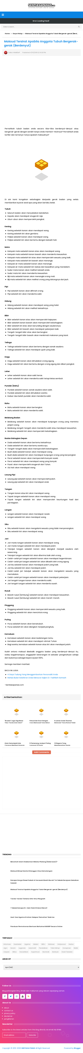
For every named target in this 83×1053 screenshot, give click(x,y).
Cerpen (6, 952)
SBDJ (43, 944)
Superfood (35, 952)
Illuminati (46, 952)
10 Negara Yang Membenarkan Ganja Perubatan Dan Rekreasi (63, 745)
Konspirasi (67, 948)
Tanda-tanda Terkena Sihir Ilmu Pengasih (27, 899)
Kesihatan (17, 944)
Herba (71, 944)
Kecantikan (24, 952)
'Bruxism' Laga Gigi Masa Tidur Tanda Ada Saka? (14, 722)
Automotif (32, 948)
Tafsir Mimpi (55, 948)
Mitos (15, 952)
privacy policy (9, 1013)
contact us (8, 1010)
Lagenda (22, 948)
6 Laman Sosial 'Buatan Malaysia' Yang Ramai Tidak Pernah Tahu (64, 723)
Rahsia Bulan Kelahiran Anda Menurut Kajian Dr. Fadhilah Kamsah (36, 677)
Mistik (76, 948)
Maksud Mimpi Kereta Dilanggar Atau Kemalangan (31, 871)
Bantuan (55, 952)
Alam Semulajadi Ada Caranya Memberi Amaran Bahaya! (15, 745)
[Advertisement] (41, 108)
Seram (13, 948)
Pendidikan (43, 948)
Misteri (35, 944)
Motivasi (51, 944)
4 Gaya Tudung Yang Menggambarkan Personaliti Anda (32, 674)
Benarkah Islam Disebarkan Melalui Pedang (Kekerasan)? (33, 862)
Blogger (77, 1048)
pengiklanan (9, 1019)
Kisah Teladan (67, 952)
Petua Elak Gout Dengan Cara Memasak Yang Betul (40, 722)
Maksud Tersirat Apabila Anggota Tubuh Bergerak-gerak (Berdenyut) (39, 889)
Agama (27, 944)
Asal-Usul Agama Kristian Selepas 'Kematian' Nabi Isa (32, 917)
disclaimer (8, 1016)
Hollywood (62, 944)
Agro (5, 948)
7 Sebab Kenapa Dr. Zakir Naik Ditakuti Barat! (28, 908)
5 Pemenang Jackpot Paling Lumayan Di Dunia (40, 744)
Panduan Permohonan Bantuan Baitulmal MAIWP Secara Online (36, 926)
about (6, 1008)
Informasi (7, 944)
